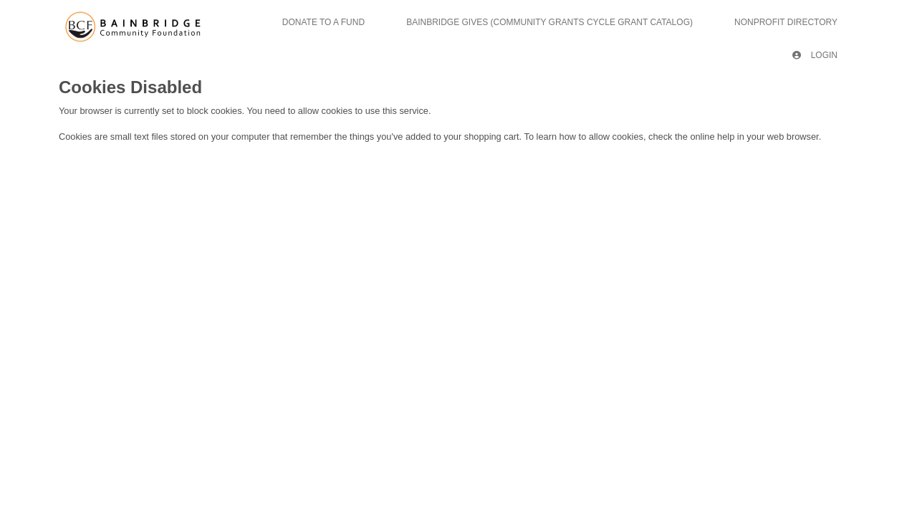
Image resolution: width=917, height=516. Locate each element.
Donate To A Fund (323, 22)
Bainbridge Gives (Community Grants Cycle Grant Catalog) (549, 22)
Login (814, 55)
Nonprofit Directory (785, 22)
